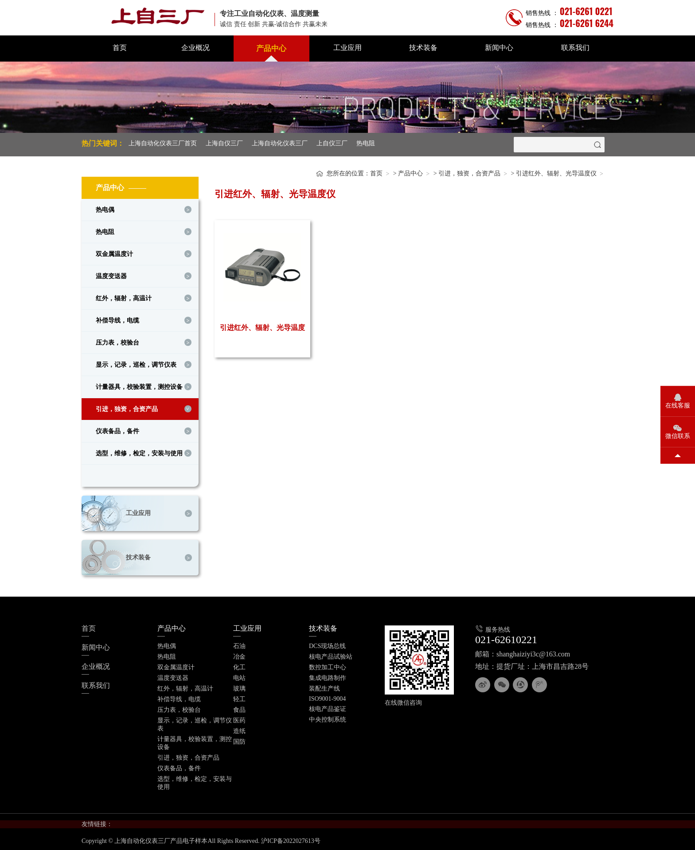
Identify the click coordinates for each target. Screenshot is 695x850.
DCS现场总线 (327, 643)
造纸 (239, 729)
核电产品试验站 (330, 654)
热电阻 (365, 143)
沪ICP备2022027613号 (290, 839)
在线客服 (677, 405)
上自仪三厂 (332, 143)
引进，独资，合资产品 (127, 407)
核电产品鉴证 (327, 706)
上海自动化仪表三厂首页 (163, 143)
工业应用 (347, 47)
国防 (239, 739)
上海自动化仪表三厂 (280, 143)
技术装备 (423, 47)
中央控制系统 (327, 717)
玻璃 (239, 686)
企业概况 (195, 47)
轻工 (239, 697)
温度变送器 (111, 274)
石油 (239, 643)
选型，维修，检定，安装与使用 (139, 451)
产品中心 (271, 48)
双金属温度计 (114, 251)
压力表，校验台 (117, 340)
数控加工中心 (327, 665)
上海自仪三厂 (224, 143)
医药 (239, 718)
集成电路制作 (327, 675)
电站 (239, 675)
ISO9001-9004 (327, 696)
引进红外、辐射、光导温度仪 (556, 171)
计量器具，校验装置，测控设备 (139, 384)
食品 (239, 707)
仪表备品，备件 (117, 429)
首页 (120, 47)
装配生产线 (324, 686)
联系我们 (575, 47)
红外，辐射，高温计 (124, 296)
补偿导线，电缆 (117, 318)
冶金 (239, 654)
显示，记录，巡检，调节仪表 (136, 362)
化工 (239, 665)
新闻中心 (499, 47)
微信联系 (677, 436)
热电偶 (105, 207)
